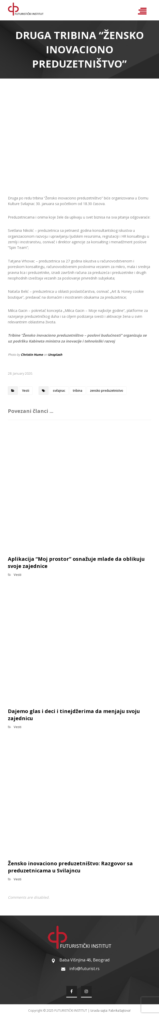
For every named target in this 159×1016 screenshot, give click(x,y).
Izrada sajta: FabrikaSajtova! (110, 1010)
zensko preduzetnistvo (106, 390)
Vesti (25, 390)
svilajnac (59, 390)
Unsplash (55, 354)
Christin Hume (32, 354)
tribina (77, 390)
